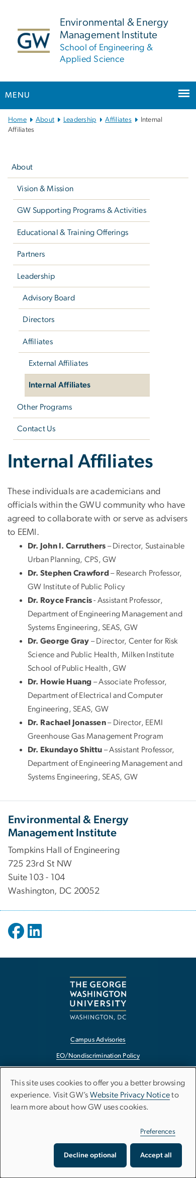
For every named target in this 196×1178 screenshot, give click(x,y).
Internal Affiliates (60, 385)
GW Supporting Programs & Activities (81, 210)
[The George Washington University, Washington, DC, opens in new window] (98, 998)
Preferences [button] (157, 1131)
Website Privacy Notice (130, 1095)
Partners (31, 254)
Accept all (156, 1155)
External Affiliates (58, 363)
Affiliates (118, 119)
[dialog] (98, 1122)
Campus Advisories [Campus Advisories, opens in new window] (97, 1040)
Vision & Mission (45, 189)
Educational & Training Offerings (72, 232)
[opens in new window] (17, 938)
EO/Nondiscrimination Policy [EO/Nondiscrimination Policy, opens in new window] (98, 1056)
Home (17, 119)
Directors (38, 320)
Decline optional (90, 1155)
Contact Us (36, 429)
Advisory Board (49, 298)
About (45, 119)
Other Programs (44, 407)
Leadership (79, 119)
